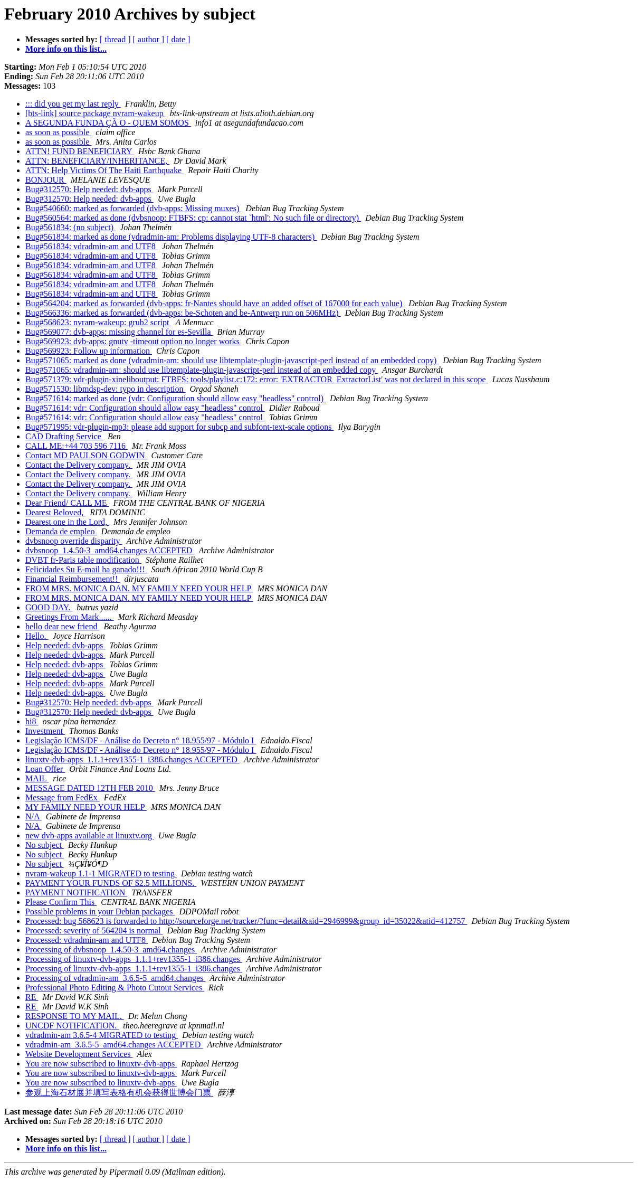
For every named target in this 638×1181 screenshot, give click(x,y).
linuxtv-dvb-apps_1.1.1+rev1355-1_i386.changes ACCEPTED (132, 759)
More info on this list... (66, 48)
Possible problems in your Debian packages (100, 911)
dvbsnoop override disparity (73, 540)
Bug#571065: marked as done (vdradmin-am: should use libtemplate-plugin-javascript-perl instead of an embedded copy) (232, 360)
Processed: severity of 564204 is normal (94, 930)
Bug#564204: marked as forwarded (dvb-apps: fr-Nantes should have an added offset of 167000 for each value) (214, 303)
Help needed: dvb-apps (65, 645)
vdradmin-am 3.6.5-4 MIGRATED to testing (101, 1035)
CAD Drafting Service (64, 436)
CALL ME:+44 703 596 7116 (76, 445)
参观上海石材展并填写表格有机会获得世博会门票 (119, 1092)
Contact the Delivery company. (78, 464)
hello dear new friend (62, 626)
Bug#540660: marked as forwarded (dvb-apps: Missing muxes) (133, 208)
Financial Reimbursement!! (72, 578)
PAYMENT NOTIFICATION (76, 892)
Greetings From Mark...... (69, 616)
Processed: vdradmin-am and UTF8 (86, 940)
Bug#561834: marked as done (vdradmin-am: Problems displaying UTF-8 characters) (171, 236)
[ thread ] (115, 39)
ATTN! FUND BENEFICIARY (79, 151)
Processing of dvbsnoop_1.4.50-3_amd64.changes (111, 949)
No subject (44, 844)
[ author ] (149, 39)
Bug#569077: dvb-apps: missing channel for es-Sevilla (119, 331)
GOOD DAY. (48, 607)
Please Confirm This (61, 901)
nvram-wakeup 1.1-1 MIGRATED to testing (101, 873)
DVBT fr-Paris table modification (83, 559)
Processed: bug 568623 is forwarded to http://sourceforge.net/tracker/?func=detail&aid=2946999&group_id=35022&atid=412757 (246, 921)
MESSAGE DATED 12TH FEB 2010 (90, 787)
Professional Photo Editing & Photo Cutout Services (114, 987)
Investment (45, 730)
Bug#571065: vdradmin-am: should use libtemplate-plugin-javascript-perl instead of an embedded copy (201, 369)
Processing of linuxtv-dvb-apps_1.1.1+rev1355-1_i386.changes (133, 959)
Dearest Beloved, (55, 512)
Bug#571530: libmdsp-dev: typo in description (105, 388)
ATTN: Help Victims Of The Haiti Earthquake (104, 170)
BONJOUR (45, 179)
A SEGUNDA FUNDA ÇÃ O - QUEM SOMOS (108, 122)
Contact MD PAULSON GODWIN (86, 455)
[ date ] (178, 39)
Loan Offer (45, 768)
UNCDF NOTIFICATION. (72, 1025)
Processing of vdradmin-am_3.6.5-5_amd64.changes (115, 978)
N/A (33, 816)
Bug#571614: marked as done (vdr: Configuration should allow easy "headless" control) (175, 398)
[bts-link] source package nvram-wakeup (95, 113)
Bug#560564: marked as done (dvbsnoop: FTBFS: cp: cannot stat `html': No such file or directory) (193, 217)
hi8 (31, 721)
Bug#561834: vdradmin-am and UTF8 (91, 246)
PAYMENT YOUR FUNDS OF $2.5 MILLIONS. (110, 882)
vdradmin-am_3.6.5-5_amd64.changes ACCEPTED (114, 1044)
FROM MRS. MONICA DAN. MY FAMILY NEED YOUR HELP (139, 588)
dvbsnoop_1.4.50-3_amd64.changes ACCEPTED (109, 550)
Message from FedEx (62, 797)
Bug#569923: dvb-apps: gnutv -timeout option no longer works (133, 341)
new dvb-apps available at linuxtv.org (89, 835)
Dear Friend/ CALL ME (67, 502)
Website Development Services (79, 1054)
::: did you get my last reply (73, 103)
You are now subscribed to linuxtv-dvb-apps (101, 1063)
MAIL (37, 778)
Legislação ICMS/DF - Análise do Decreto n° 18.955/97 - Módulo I (140, 740)
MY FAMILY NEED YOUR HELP (86, 806)
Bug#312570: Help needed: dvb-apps (89, 189)
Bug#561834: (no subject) (70, 227)
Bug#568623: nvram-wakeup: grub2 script (98, 322)
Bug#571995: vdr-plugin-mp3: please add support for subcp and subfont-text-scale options (179, 426)
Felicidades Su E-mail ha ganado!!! (86, 569)
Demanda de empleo (61, 531)
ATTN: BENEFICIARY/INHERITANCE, (97, 160)
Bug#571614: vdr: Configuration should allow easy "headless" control (145, 407)
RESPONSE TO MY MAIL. (74, 1016)
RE (31, 997)
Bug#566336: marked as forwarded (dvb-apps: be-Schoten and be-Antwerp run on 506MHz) (183, 312)
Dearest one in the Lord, (67, 521)
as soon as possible (58, 132)
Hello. (37, 635)
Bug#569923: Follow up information (88, 350)
